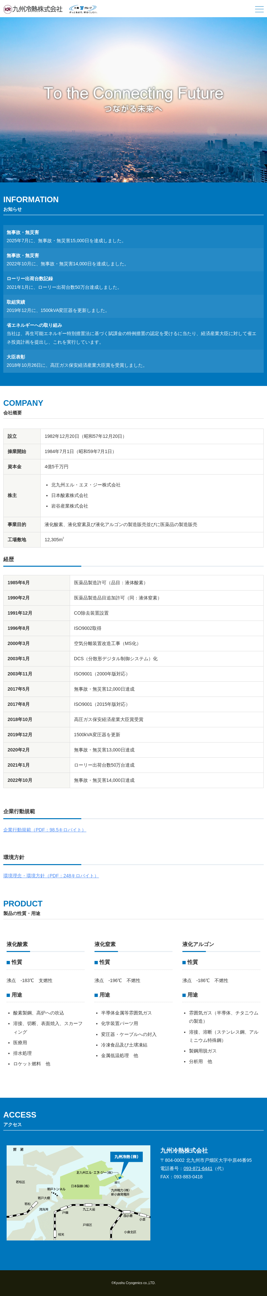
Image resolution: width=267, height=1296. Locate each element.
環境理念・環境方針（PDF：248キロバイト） (51, 875)
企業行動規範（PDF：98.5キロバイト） (44, 829)
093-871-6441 (197, 1168)
